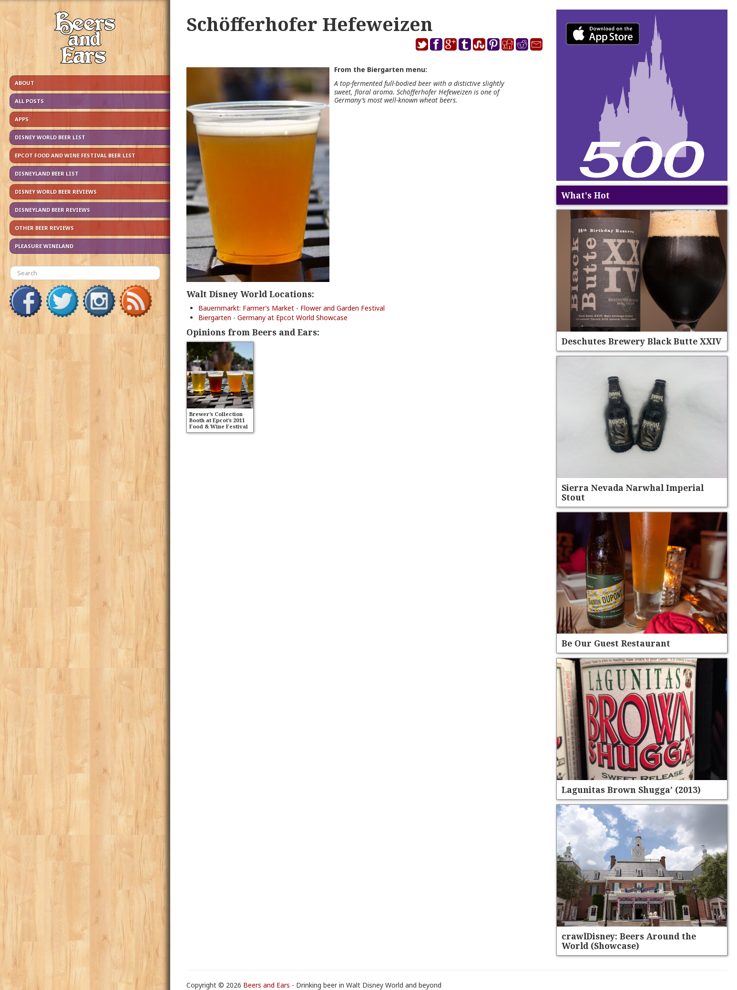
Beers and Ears (266, 985)
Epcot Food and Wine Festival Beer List (75, 155)
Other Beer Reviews (44, 227)
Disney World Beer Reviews (56, 191)
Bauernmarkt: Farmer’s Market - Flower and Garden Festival (291, 308)
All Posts (29, 100)
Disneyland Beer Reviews (52, 209)
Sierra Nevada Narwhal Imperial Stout (633, 492)
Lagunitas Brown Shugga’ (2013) (631, 789)
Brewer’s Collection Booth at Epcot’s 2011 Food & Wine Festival (218, 420)
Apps (22, 119)
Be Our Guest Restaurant (616, 643)
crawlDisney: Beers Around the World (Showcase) (629, 940)
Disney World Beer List (50, 137)
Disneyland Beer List (47, 173)
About (24, 82)
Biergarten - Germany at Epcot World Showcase (273, 317)
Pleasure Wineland (44, 246)
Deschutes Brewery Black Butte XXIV (641, 341)
